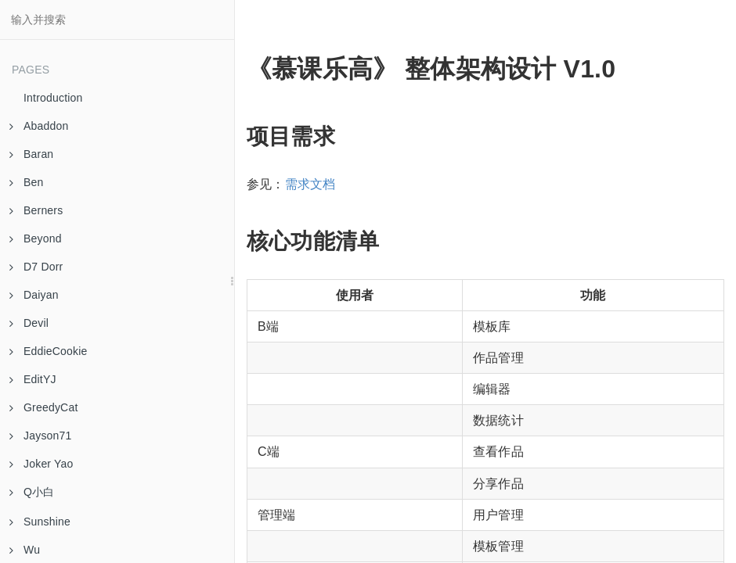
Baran (31, 154)
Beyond (35, 238)
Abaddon (38, 126)
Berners (36, 210)
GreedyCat (43, 407)
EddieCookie (48, 351)
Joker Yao (41, 463)
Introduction (53, 97)
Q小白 (32, 492)
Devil (29, 323)
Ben (26, 182)
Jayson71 (40, 435)
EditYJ (32, 379)
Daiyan (34, 295)
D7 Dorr (36, 266)
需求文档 (310, 184)
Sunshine (39, 521)
